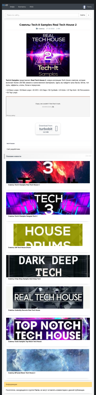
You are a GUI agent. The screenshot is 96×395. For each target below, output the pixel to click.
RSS (40, 7)
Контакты (30, 7)
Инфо (21, 7)
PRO (9, 7)
